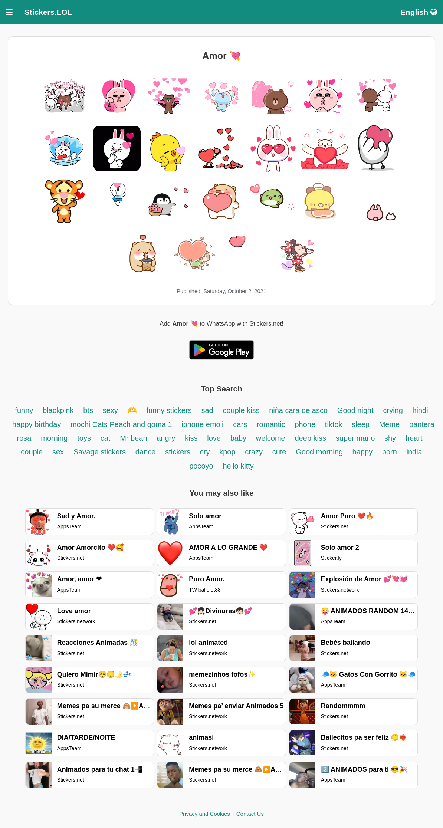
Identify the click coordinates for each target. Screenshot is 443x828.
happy (362, 452)
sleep (361, 424)
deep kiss (310, 438)
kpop (227, 452)
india (414, 452)
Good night (355, 410)
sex (58, 452)
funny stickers (168, 410)
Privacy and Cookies (204, 814)
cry (205, 452)
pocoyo (201, 466)
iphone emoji (202, 424)
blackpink (58, 410)
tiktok (334, 424)
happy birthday (37, 424)
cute (279, 452)
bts (88, 410)
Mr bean (134, 438)
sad (207, 410)
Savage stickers (99, 452)
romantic (271, 424)
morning (54, 438)
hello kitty (238, 466)
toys (84, 438)
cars (240, 424)
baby (238, 438)
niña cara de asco (298, 410)
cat (106, 438)
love (214, 438)
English (418, 12)
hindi (420, 410)
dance (145, 452)
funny (24, 410)
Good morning (320, 452)
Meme (389, 424)
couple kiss (241, 410)
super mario (356, 438)
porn (390, 452)
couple (32, 452)
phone (305, 424)
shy (390, 438)
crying (394, 410)
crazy (255, 452)
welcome (270, 438)
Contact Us (250, 814)
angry (166, 438)
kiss (191, 438)
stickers (177, 452)
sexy (110, 410)
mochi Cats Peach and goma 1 (121, 424)
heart (414, 438)
